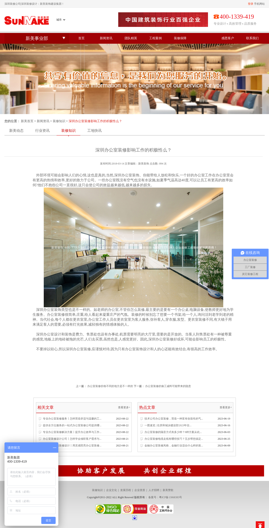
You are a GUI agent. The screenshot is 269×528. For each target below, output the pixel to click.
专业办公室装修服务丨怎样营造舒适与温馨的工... (72, 418)
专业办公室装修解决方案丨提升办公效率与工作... (72, 432)
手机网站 (259, 3)
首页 (81, 38)
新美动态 (16, 130)
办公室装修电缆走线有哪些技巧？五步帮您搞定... (173, 438)
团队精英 (131, 38)
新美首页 (27, 121)
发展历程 (125, 490)
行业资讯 (42, 130)
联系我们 (252, 38)
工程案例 (155, 38)
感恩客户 (227, 38)
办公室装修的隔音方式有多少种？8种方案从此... (173, 432)
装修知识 (59, 121)
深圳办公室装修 (160, 339)
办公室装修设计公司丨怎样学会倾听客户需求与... (72, 438)
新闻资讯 (106, 38)
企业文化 (111, 490)
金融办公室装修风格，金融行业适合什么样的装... (173, 445)
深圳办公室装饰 (48, 310)
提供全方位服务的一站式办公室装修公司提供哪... (72, 425)
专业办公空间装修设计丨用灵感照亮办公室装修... (72, 445)
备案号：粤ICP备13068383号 (165, 497)
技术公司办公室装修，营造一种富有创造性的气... (173, 418)
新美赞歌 (168, 490)
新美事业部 (37, 38)
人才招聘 (154, 490)
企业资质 (139, 490)
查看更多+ (124, 407)
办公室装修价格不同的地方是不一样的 (110, 386)
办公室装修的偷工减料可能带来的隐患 (168, 386)
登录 (250, 3)
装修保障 (180, 38)
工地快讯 (94, 130)
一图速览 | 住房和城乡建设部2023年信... (167, 425)
